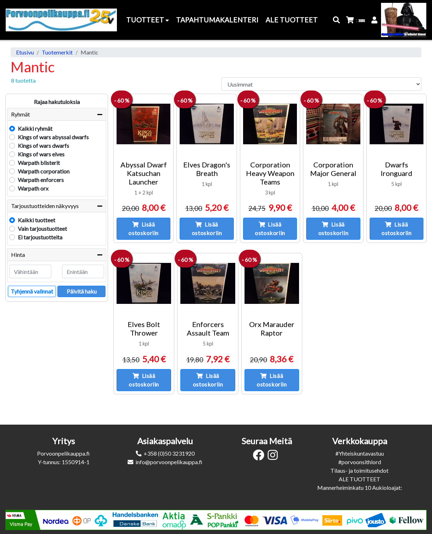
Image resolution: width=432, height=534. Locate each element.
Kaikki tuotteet (36, 220)
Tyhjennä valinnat (32, 291)
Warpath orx (33, 188)
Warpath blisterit (39, 162)
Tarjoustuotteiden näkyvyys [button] (45, 205)
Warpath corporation (44, 171)
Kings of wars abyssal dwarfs (53, 137)
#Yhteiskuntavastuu (359, 453)
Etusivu (25, 52)
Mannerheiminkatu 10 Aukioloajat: (359, 487)
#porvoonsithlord (359, 461)
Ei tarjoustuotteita (40, 237)
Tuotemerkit (57, 52)
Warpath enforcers (41, 179)
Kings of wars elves (41, 154)
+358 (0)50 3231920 (169, 453)
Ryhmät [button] (20, 114)
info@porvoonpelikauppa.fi (168, 461)
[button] (336, 20)
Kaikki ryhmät (35, 128)
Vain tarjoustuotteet (42, 228)
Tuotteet (147, 20)
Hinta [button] (18, 254)
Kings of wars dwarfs (43, 145)
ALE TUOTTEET (359, 479)
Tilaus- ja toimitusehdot (359, 470)
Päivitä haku (82, 291)
